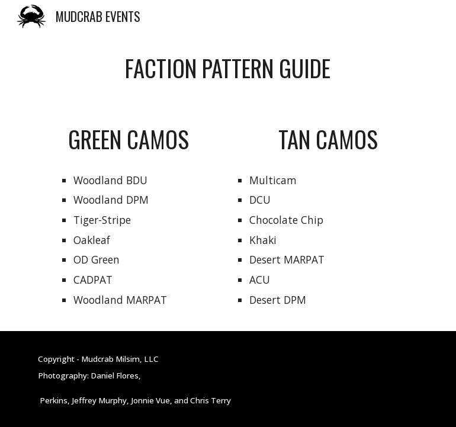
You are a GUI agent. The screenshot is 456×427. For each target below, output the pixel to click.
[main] (228, 68)
